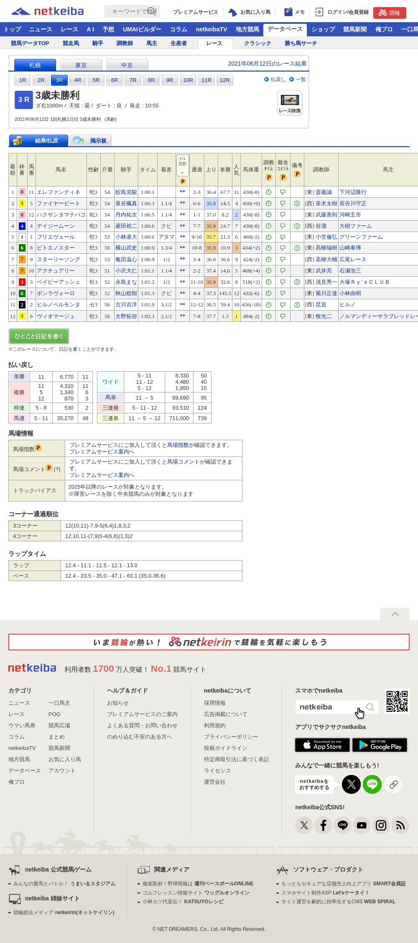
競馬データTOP (30, 43)
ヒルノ (347, 304)
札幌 (35, 65)
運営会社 (215, 782)
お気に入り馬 (64, 759)
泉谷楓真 (126, 203)
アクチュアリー (56, 271)
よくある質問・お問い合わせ (142, 725)
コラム (178, 29)
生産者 (179, 43)
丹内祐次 (126, 215)
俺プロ (384, 29)
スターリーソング (58, 259)
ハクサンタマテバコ (61, 215)
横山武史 (126, 248)
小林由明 (350, 293)
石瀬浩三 (350, 271)
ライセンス (217, 770)
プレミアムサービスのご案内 (142, 714)
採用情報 (215, 703)
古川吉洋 (126, 304)
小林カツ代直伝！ (183, 902)
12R (225, 80)
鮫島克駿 (126, 192)
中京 (127, 65)
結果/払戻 (47, 141)
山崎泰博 (350, 248)
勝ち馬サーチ (301, 43)
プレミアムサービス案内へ (102, 452)
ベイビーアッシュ (58, 282)
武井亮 (324, 271)
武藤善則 (326, 215)
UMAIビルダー (142, 29)
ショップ (323, 29)
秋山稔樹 (126, 293)
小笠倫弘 (326, 237)
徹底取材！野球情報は (198, 884)
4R (78, 80)
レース (69, 29)
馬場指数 (178, 445)
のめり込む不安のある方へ (139, 737)
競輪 (389, 12)
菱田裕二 (126, 226)
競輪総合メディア (63, 912)
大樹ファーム (355, 226)
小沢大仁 (126, 271)
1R (22, 80)
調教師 (125, 43)
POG (54, 714)
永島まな (126, 282)
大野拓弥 (126, 316)
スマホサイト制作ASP (325, 893)
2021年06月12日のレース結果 (267, 63)
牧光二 (324, 316)
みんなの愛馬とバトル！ (64, 884)
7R (133, 80)
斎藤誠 (324, 192)
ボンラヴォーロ (56, 293)
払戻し (278, 79)
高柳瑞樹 (326, 248)
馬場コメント (183, 462)
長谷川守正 (353, 203)
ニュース (40, 29)
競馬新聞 (355, 29)
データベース (285, 28)
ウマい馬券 (22, 725)
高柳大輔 (326, 259)
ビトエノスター (56, 248)
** (182, 192)
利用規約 (215, 725)
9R (169, 80)
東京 (81, 65)
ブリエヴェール (56, 237)
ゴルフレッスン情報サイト (196, 893)
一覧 (301, 79)
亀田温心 (126, 259)
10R (188, 80)
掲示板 (98, 141)
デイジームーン (56, 226)
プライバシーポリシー (231, 737)
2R (41, 80)
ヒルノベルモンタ (58, 304)
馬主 (151, 43)
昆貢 (321, 304)
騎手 (97, 43)
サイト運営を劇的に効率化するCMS (338, 902)
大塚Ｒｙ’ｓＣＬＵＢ (364, 282)
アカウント (62, 770)
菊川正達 (326, 293)
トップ (12, 29)
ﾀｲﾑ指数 (183, 166)
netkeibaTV (211, 29)
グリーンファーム (361, 237)
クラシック (257, 43)
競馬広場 (59, 725)
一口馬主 (59, 703)
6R (114, 80)
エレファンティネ (58, 192)
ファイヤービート (58, 203)
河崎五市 (350, 215)
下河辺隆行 (353, 192)
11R (206, 80)
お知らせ (118, 703)
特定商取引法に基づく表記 (236, 759)
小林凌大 (126, 237)
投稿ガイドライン (225, 748)
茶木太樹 (326, 203)
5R (96, 80)
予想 (108, 29)
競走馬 (71, 43)
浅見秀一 (326, 282)
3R (59, 80)
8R (151, 80)
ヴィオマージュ (56, 316)
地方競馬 (247, 29)
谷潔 (321, 226)
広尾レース (353, 259)
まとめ (56, 737)
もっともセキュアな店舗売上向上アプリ (343, 884)
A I (90, 29)
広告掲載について (225, 714)
